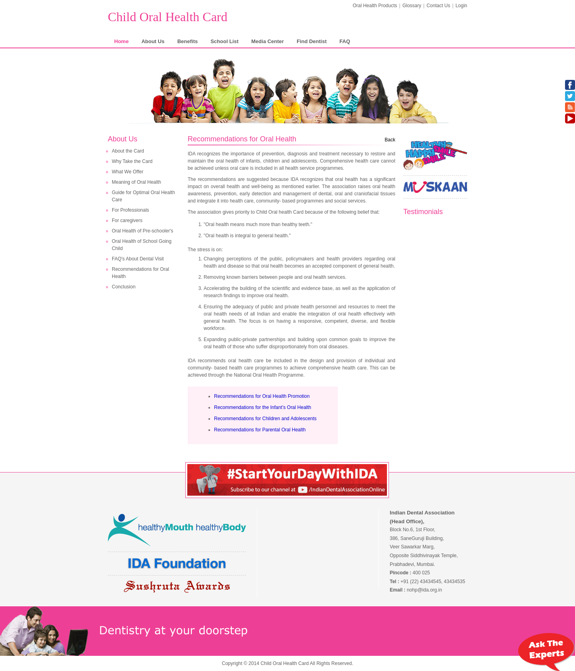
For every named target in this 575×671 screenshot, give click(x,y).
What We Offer (127, 172)
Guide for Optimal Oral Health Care (143, 196)
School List (224, 41)
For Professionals (130, 210)
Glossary (411, 5)
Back (390, 140)
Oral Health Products (375, 5)
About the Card (128, 151)
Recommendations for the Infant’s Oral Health (262, 407)
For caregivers (127, 220)
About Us (153, 41)
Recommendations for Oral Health (140, 272)
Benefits (187, 41)
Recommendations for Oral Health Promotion (261, 396)
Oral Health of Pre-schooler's (142, 231)
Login (461, 5)
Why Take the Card (132, 161)
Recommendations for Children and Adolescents (265, 418)
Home (121, 41)
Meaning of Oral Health (136, 182)
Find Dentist (312, 41)
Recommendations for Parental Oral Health (259, 430)
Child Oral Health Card (167, 17)
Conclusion (123, 287)
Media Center (267, 41)
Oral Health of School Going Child (141, 244)
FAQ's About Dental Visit (138, 259)
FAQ (344, 41)
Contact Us (438, 5)
